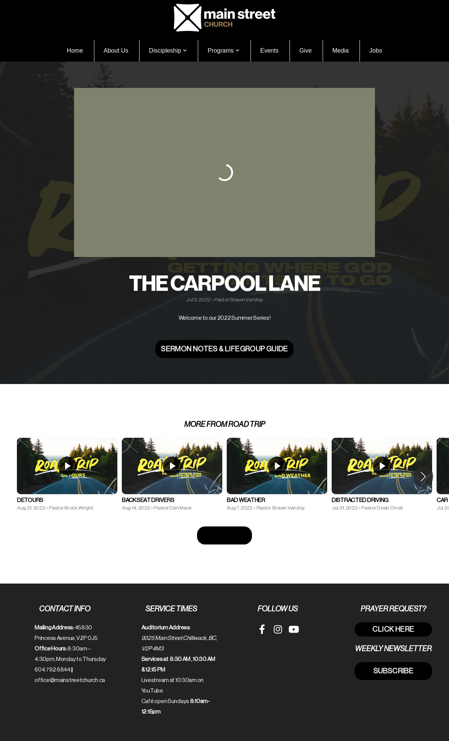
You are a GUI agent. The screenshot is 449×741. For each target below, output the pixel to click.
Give (305, 50)
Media (340, 50)
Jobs (375, 50)
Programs (224, 50)
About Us (116, 50)
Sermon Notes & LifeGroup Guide (224, 348)
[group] (67, 476)
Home (75, 50)
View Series (224, 535)
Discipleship (168, 50)
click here (393, 629)
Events (269, 50)
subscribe (393, 670)
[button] (423, 476)
